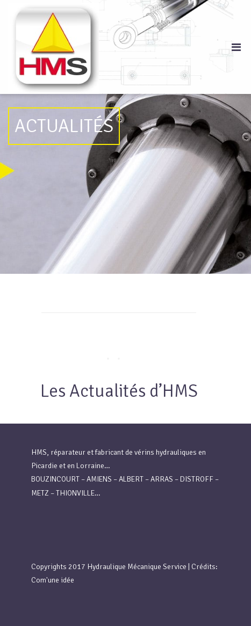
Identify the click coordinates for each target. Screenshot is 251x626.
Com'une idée (52, 580)
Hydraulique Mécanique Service (137, 566)
